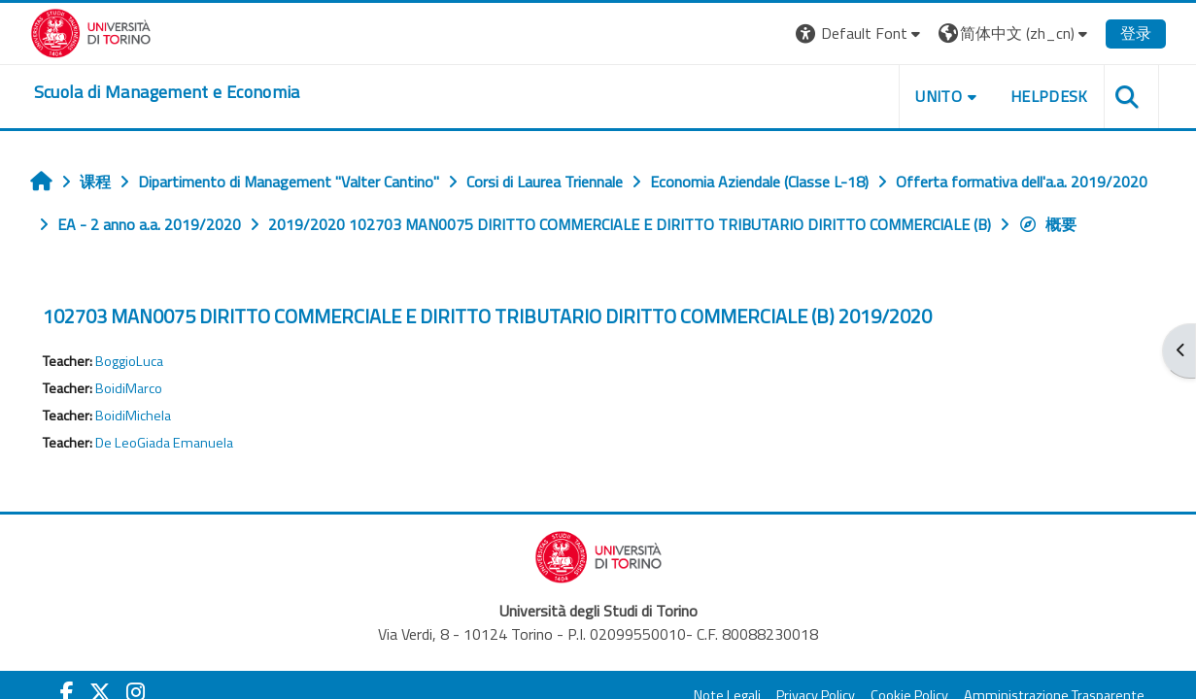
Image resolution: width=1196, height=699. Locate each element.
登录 (1135, 33)
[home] (167, 92)
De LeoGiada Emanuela (164, 442)
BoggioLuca (129, 361)
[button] (860, 33)
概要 (1047, 224)
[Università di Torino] (91, 31)
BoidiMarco (128, 388)
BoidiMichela (133, 415)
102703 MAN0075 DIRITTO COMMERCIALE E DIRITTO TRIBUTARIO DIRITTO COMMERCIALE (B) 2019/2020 (487, 316)
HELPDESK (1049, 96)
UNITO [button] (938, 96)
